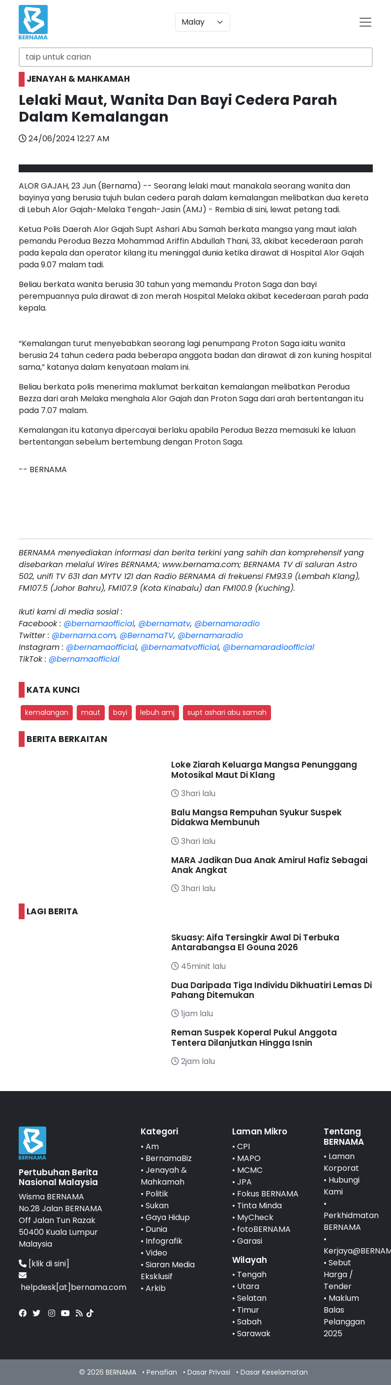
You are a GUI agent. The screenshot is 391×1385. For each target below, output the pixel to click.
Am (152, 1146)
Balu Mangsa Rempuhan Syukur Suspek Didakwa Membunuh (256, 817)
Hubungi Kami (342, 1185)
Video (156, 1252)
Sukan (157, 1205)
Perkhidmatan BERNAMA (351, 1221)
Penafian (162, 1372)
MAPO (249, 1158)
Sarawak (254, 1333)
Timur (248, 1310)
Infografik (164, 1241)
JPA (244, 1182)
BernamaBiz (169, 1158)
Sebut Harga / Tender (338, 1274)
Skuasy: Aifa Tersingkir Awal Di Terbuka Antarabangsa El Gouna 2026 (255, 942)
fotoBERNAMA (264, 1229)
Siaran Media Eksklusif (168, 1270)
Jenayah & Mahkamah (164, 1176)
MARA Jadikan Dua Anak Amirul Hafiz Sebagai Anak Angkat (269, 865)
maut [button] (90, 712)
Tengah (252, 1274)
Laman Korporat (341, 1162)
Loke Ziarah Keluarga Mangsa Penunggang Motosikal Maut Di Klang (264, 769)
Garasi (249, 1241)
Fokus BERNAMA (268, 1193)
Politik (157, 1193)
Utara (248, 1286)
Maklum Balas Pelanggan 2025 (344, 1315)
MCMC (250, 1170)
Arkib (156, 1288)
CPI (243, 1146)
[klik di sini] (49, 1263)
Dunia (156, 1229)
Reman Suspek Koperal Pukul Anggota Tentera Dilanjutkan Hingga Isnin (254, 1037)
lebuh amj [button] (157, 712)
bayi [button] (120, 712)
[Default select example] (202, 22)
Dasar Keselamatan (274, 1372)
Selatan (252, 1298)
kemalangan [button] (46, 712)
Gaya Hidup (168, 1217)
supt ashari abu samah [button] (227, 712)
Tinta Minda (259, 1205)
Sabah (249, 1321)
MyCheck (255, 1217)
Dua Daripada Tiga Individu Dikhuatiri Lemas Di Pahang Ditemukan (271, 990)
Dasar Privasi (208, 1372)
